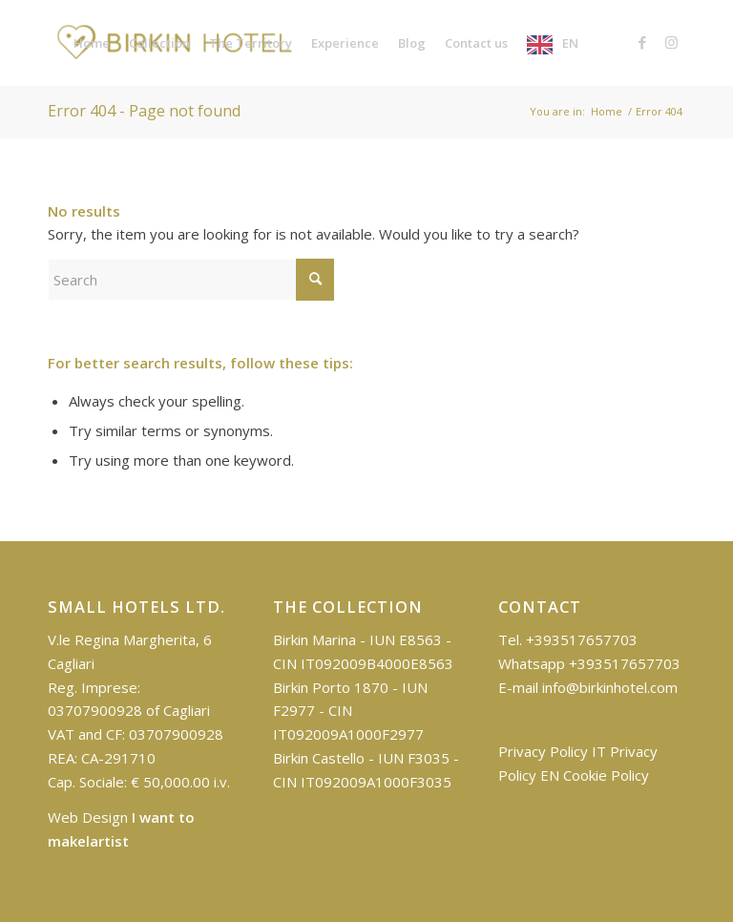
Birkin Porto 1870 (330, 687)
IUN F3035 (414, 757)
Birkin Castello (319, 757)
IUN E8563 (405, 639)
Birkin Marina (314, 639)
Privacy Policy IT (552, 751)
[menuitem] (91, 43)
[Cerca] (191, 280)
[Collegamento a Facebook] (642, 42)
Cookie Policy (606, 775)
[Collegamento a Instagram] (671, 42)
